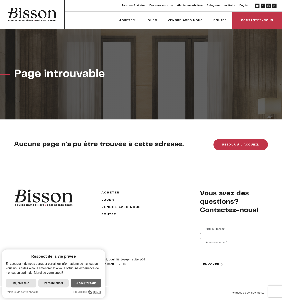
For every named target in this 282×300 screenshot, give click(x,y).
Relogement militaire (221, 5)
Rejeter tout (21, 283)
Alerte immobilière (190, 5)
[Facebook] (263, 6)
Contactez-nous (257, 20)
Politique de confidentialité (248, 293)
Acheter (127, 20)
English (244, 5)
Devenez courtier (161, 5)
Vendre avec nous (185, 20)
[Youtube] (257, 6)
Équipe (220, 20)
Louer (151, 20)
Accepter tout (86, 283)
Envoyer (211, 265)
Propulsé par (86, 291)
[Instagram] (268, 6)
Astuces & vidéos (133, 5)
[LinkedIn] (274, 6)
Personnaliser (53, 283)
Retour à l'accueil (240, 145)
